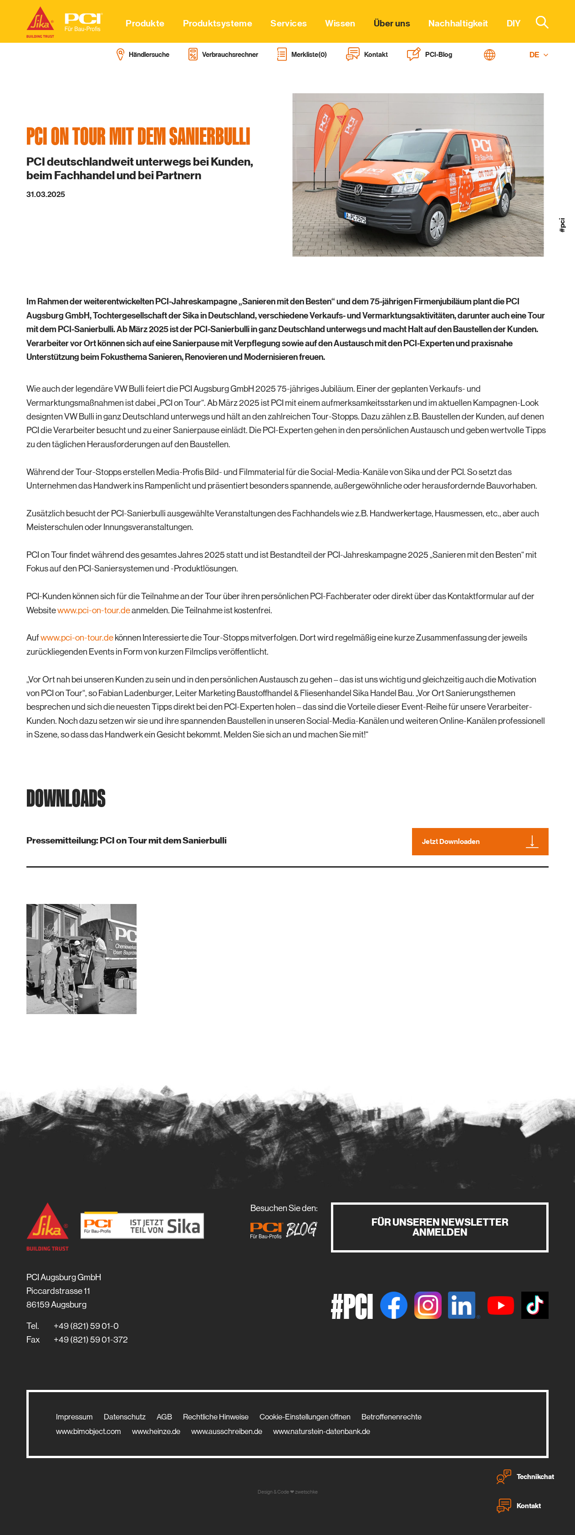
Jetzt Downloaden (480, 841)
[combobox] (537, 21)
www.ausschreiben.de (226, 1431)
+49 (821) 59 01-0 (86, 1326)
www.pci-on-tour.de (93, 610)
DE (539, 55)
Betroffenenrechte (391, 1416)
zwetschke (306, 1492)
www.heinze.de (156, 1431)
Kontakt (519, 1506)
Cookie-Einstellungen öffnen (305, 1416)
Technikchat (525, 1476)
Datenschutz (125, 1416)
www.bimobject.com (88, 1431)
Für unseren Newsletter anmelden (440, 1227)
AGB (164, 1416)
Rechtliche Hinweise (216, 1416)
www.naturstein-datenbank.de (321, 1431)
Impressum (74, 1416)
